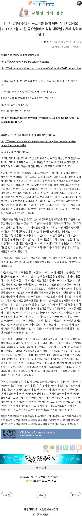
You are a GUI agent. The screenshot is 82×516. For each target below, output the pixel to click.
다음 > (75, 495)
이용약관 (33, 509)
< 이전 (6, 495)
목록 (41, 495)
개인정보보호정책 (49, 509)
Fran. (46, 42)
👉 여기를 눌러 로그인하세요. (41, 480)
